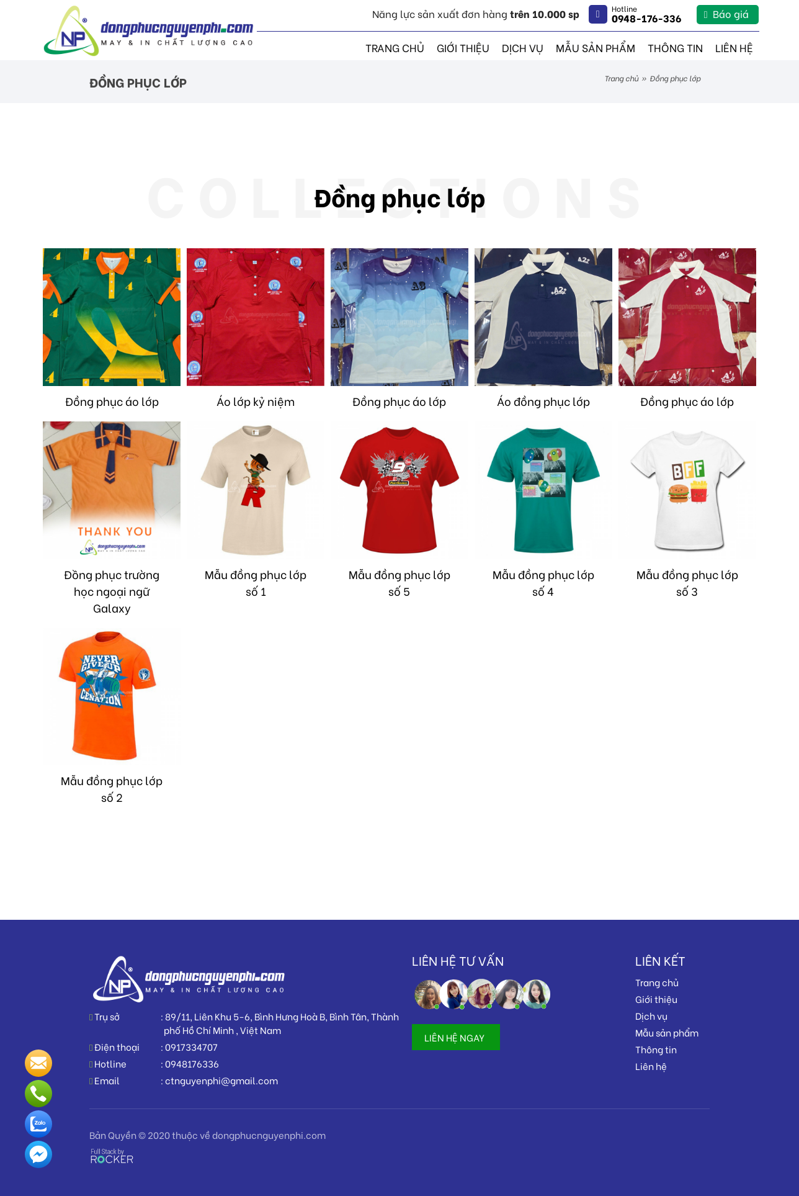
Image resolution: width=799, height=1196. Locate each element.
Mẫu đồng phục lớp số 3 (687, 582)
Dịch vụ (537, 47)
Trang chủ (417, 47)
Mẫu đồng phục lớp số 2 (112, 788)
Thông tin (680, 47)
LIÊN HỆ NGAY (454, 1037)
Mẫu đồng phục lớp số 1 (255, 582)
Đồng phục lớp (400, 196)
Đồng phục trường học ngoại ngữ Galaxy (111, 590)
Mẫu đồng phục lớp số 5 (399, 582)
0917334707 (191, 1046)
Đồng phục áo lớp (112, 400)
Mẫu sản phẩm (606, 47)
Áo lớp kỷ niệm (255, 400)
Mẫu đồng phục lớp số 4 (543, 582)
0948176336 (192, 1063)
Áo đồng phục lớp (543, 400)
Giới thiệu (481, 47)
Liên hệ (735, 47)
